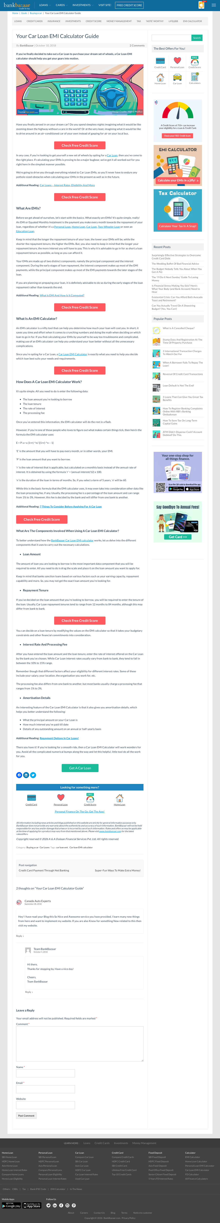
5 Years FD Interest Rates (161, 1178)
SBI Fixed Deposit (157, 1157)
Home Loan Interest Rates (14, 1170)
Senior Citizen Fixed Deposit (162, 1174)
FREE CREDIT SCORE (129, 5)
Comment (23, 1024)
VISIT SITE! (105, 5)
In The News (76, 1189)
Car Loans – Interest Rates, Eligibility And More (67, 185)
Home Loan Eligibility (12, 1178)
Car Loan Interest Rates (86, 1174)
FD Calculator (192, 1174)
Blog (113, 1212)
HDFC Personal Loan (49, 1161)
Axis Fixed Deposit (158, 1165)
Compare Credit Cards (123, 1157)
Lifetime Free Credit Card (124, 1170)
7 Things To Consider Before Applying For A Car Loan (71, 506)
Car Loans (44, 847)
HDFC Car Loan (83, 1170)
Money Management (119, 21)
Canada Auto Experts (38, 901)
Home (15, 13)
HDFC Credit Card (121, 1161)
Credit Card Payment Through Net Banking (44, 870)
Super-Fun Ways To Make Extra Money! (118, 870)
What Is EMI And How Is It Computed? (62, 295)
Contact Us (99, 1212)
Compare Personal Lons (50, 1170)
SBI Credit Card (119, 1165)
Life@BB (173, 21)
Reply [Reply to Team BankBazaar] (28, 991)
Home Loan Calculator (196, 1161)
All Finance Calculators (196, 1178)
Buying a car (36, 13)
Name (20, 1067)
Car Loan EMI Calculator (72, 354)
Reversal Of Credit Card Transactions (183, 374)
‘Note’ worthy (155, 21)
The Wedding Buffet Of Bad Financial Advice (175, 263)
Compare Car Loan (84, 1157)
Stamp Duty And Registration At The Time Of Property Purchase (182, 341)
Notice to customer (142, 1212)
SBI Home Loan (9, 1157)
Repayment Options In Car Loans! (59, 738)
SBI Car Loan (81, 1161)
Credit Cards (34, 21)
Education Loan (25, 231)
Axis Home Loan (10, 1165)
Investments (81, 5)
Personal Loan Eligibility (50, 1174)
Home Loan (78, 226)
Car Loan (112, 155)
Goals (24, 13)
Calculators (194, 83)
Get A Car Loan (80, 768)
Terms (124, 1212)
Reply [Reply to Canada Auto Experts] (19, 935)
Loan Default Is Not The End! (178, 385)
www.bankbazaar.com (110, 831)
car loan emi (62, 847)
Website (21, 1098)
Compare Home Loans (13, 1174)
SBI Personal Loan (47, 1157)
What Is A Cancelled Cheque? (178, 328)
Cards (60, 5)
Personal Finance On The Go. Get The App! (80, 811)
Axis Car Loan (82, 1165)
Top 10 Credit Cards (121, 1174)
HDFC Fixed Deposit (159, 1161)
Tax (139, 21)
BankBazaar (27, 45)
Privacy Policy (128, 1218)
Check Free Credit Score (80, 145)
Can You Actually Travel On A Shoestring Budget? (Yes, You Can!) (173, 307)
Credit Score (94, 21)
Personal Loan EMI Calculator (199, 1165)
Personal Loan (62, 226)
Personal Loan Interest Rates (52, 1178)
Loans (43, 5)
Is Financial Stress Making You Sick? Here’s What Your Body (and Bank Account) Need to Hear (176, 289)
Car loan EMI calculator (81, 847)
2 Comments (137, 45)
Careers (84, 1212)
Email (20, 1082)
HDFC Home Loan (11, 1161)
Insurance (54, 21)
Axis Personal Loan (48, 1165)
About (71, 1212)
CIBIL (15, 1189)
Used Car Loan (82, 1178)
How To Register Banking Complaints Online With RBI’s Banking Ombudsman (183, 411)
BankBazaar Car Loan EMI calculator (72, 540)
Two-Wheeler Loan (109, 226)
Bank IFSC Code (38, 1189)
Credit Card (31, 804)
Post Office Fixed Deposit (161, 1170)
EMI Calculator (192, 21)
